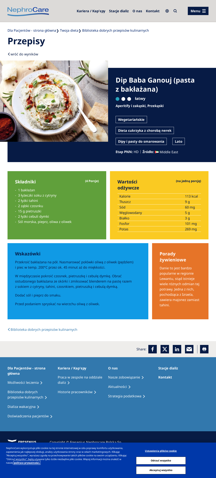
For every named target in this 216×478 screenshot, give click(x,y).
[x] (165, 349)
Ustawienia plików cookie (161, 451)
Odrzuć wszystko (161, 460)
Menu (195, 11)
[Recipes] (33, 394)
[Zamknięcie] (210, 460)
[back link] (42, 329)
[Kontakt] (152, 11)
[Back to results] (23, 54)
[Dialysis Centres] (91, 11)
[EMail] (189, 349)
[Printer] (204, 349)
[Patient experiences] (32, 416)
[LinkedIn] (177, 349)
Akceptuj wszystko (160, 470)
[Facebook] (152, 349)
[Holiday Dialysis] (25, 407)
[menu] (198, 11)
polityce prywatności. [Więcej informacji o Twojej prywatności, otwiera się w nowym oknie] (27, 462)
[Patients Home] (33, 370)
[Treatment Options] (27, 382)
